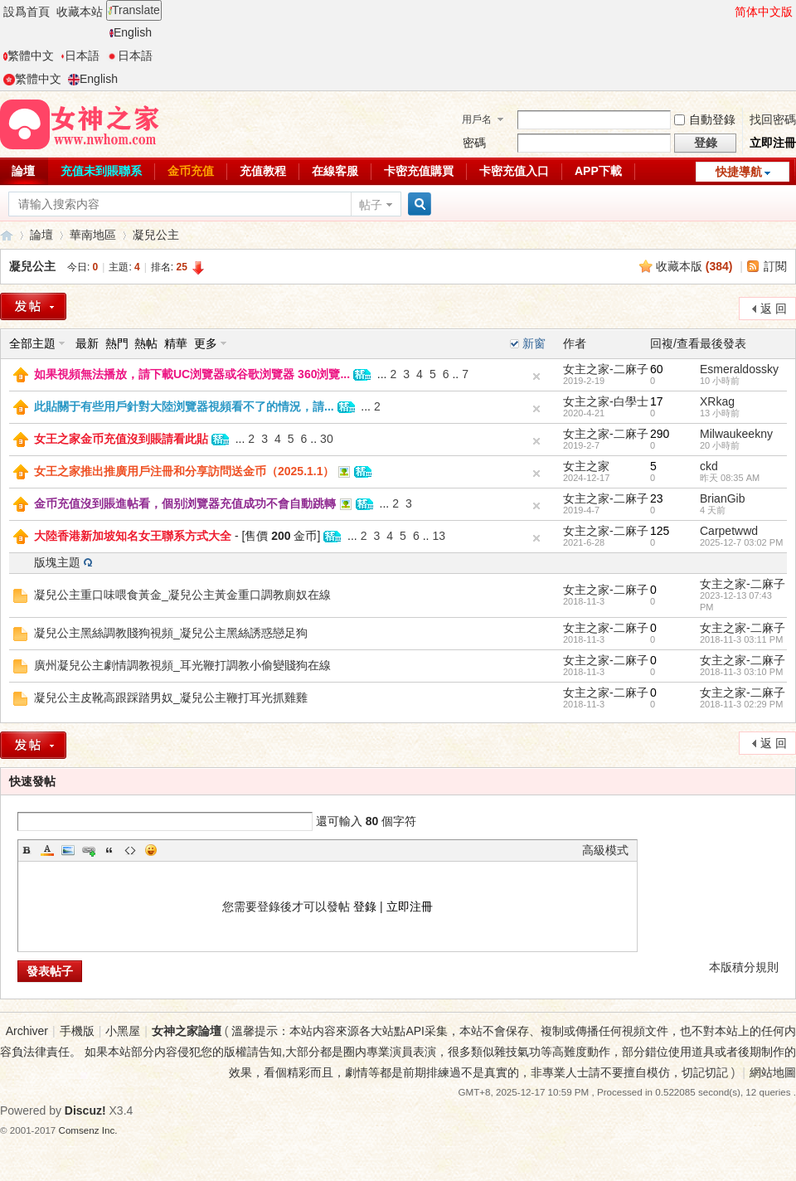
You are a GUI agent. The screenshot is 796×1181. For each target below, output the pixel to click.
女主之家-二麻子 (605, 369)
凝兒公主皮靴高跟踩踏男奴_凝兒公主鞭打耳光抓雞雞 (171, 697)
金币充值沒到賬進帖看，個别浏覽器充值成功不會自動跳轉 (185, 503)
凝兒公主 (156, 234)
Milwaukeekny (736, 433)
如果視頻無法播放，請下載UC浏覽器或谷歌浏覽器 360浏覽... (192, 374)
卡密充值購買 (419, 170)
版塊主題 (57, 562)
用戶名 (477, 119)
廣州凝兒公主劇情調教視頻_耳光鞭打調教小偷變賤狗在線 (182, 665)
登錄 (364, 906)
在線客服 (335, 170)
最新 (87, 343)
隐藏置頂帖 (536, 377)
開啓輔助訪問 (727, 11)
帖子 (370, 204)
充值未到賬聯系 (101, 170)
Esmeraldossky (739, 369)
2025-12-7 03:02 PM (741, 542)
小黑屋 (122, 1031)
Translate (134, 10)
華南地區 (93, 234)
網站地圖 (773, 1072)
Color (47, 850)
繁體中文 (28, 55)
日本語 (80, 55)
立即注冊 (773, 142)
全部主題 (32, 343)
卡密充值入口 (514, 170)
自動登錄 (704, 119)
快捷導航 (739, 171)
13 (438, 535)
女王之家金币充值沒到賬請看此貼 (121, 438)
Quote (109, 850)
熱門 (117, 343)
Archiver (27, 1031)
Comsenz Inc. (88, 1130)
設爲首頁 (26, 11)
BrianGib (722, 498)
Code (130, 850)
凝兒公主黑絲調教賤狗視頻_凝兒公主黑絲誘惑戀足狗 (171, 632)
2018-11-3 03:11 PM (741, 639)
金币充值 (190, 170)
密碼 (474, 142)
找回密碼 (773, 119)
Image (68, 850)
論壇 (41, 234)
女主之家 (586, 466)
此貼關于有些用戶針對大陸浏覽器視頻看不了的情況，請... (184, 406)
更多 (205, 343)
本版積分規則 (744, 967)
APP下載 (598, 170)
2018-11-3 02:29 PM (741, 704)
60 (656, 369)
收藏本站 (79, 11)
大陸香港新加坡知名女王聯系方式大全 (132, 535)
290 (659, 433)
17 (656, 401)
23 (656, 498)
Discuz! (85, 1110)
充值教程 (263, 170)
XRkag (717, 401)
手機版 (77, 1031)
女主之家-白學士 (605, 401)
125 (659, 530)
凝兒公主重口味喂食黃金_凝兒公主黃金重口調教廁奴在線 (182, 594)
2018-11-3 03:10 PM (741, 672)
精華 (175, 343)
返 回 (773, 308)
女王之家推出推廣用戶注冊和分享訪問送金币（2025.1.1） (184, 471)
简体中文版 (764, 11)
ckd (709, 466)
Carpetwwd (729, 530)
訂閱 (775, 266)
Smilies (151, 850)
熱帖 (146, 343)
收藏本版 (694, 266)
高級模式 (605, 850)
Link (88, 850)
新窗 (534, 343)
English (130, 32)
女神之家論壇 (6, 235)
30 (326, 438)
